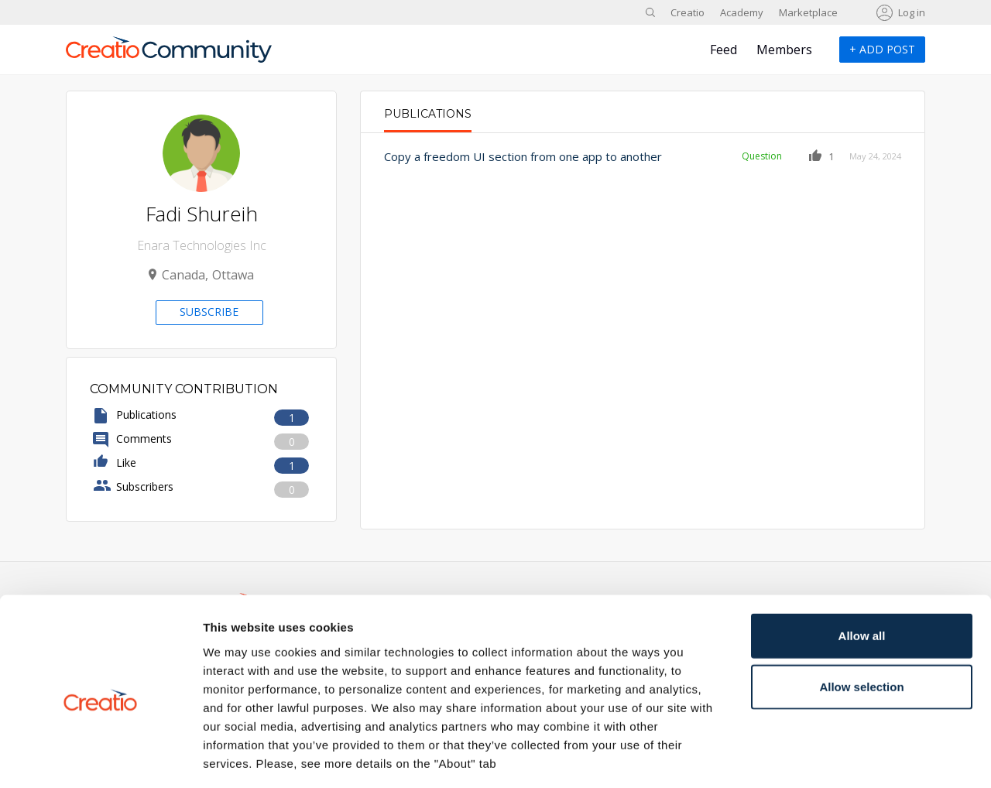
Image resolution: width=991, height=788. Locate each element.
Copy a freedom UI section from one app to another (523, 156)
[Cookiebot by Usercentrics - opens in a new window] (100, 757)
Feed (723, 49)
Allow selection (861, 618)
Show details (813, 757)
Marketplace (808, 12)
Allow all (862, 567)
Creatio (687, 12)
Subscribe (209, 311)
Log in (911, 12)
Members (784, 49)
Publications (427, 114)
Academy (741, 12)
